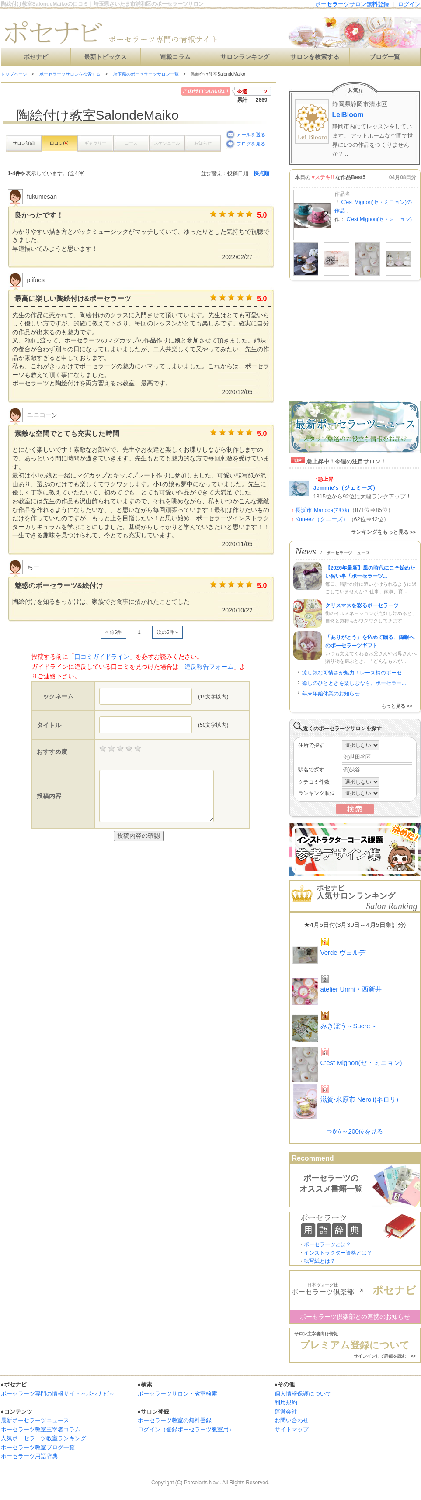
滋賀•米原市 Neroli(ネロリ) (359, 1099)
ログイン (409, 4)
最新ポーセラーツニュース (35, 1420)
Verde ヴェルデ (342, 952)
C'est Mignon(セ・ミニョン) (379, 219)
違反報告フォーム (208, 666)
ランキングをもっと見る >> (383, 532)
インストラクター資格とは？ (338, 1253)
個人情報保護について (303, 1393)
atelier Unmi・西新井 (351, 989)
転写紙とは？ (319, 1261)
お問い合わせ (292, 1420)
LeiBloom (348, 114)
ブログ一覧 (384, 57)
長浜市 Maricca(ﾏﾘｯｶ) (322, 510)
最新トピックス (105, 57)
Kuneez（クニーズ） (321, 519)
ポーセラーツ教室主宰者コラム (40, 1429)
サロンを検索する (314, 57)
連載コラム (175, 57)
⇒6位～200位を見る (354, 1131)
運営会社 (286, 1411)
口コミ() (59, 143)
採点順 (261, 173)
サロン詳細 (24, 143)
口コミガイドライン (101, 656)
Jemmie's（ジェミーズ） (346, 487)
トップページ (14, 74)
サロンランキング (244, 57)
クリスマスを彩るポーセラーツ (362, 605)
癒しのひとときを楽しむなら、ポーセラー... (354, 683)
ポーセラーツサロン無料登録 (352, 4)
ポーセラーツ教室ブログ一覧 (38, 1447)
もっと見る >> (396, 706)
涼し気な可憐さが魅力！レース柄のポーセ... (354, 673)
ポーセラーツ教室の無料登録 (175, 1420)
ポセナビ (36, 57)
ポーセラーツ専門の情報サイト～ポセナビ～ (58, 1393)
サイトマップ (292, 1429)
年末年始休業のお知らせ (331, 694)
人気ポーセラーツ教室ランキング (43, 1438)
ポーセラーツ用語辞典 (29, 1456)
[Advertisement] (103, 866)
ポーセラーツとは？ (327, 1244)
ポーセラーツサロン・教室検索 (177, 1393)
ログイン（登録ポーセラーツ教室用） (186, 1429)
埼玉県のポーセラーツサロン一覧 (146, 74)
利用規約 (286, 1402)
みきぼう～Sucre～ (348, 1026)
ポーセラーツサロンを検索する (70, 74)
